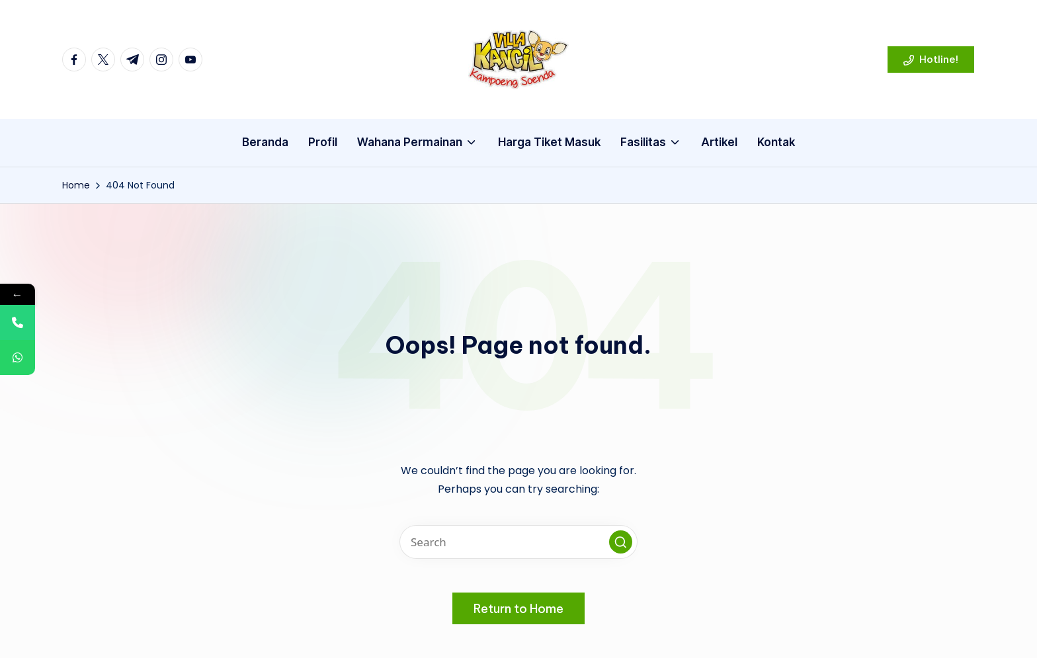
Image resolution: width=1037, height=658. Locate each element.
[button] (931, 59)
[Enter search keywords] (518, 542)
